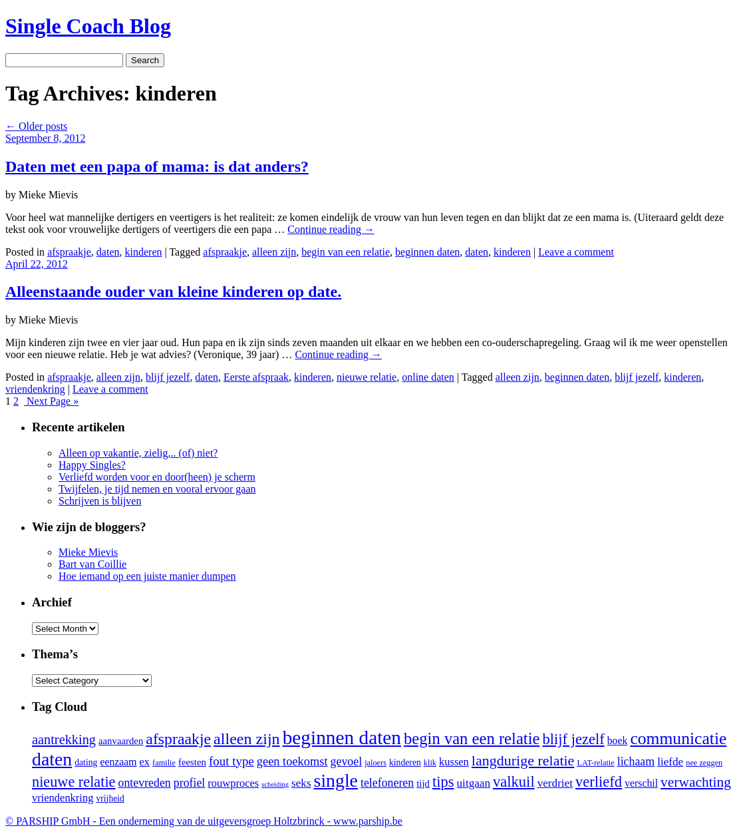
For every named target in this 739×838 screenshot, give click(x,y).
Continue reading (330, 229)
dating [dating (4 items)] (85, 762)
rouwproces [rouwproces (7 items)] (233, 783)
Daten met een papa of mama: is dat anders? (157, 166)
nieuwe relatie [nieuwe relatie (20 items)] (73, 781)
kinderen (143, 252)
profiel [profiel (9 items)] (190, 782)
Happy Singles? (92, 465)
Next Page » (51, 401)
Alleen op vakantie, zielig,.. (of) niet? (138, 453)
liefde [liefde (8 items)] (670, 761)
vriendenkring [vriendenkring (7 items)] (62, 797)
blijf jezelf (168, 377)
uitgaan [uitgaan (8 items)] (474, 783)
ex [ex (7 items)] (145, 761)
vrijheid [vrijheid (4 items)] (110, 798)
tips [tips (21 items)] (443, 781)
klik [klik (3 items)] (430, 762)
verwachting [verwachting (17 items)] (696, 782)
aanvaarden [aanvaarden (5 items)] (120, 740)
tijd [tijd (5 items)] (423, 783)
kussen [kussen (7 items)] (454, 761)
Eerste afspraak (256, 377)
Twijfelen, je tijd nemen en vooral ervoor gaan (157, 489)
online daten (428, 377)
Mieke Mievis (88, 552)
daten (108, 252)
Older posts (36, 126)
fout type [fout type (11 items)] (231, 761)
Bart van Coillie (92, 564)
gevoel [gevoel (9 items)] (347, 761)
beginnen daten (427, 252)
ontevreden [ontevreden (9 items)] (144, 782)
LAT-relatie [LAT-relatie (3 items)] (595, 762)
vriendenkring (35, 389)
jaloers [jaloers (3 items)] (375, 762)
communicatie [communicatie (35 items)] (678, 738)
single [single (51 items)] (336, 780)
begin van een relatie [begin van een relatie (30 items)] (471, 738)
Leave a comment (576, 252)
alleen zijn (274, 252)
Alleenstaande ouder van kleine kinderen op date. (173, 291)
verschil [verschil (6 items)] (641, 783)
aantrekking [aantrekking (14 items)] (64, 739)
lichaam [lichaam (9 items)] (636, 761)
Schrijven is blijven (100, 501)
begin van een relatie (345, 252)
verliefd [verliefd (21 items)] (598, 781)
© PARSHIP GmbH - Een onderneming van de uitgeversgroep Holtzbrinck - (203, 821)
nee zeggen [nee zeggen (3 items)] (704, 762)
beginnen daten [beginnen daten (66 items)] (342, 737)
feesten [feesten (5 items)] (192, 762)
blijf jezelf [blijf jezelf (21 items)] (573, 739)
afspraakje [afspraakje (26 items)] (178, 738)
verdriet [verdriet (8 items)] (555, 783)
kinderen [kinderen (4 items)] (405, 762)
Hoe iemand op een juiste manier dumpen (147, 576)
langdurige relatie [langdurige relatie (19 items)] (523, 760)
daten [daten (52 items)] (52, 759)
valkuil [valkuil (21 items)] (514, 781)
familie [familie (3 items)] (164, 762)
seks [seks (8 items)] (301, 783)
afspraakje (69, 252)
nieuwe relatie (366, 377)
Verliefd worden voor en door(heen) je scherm (157, 477)
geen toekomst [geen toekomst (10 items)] (292, 761)
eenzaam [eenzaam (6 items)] (118, 761)
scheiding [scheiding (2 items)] (275, 784)
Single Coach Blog (88, 26)
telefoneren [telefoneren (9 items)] (387, 782)
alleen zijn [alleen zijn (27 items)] (247, 738)
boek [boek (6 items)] (617, 740)
